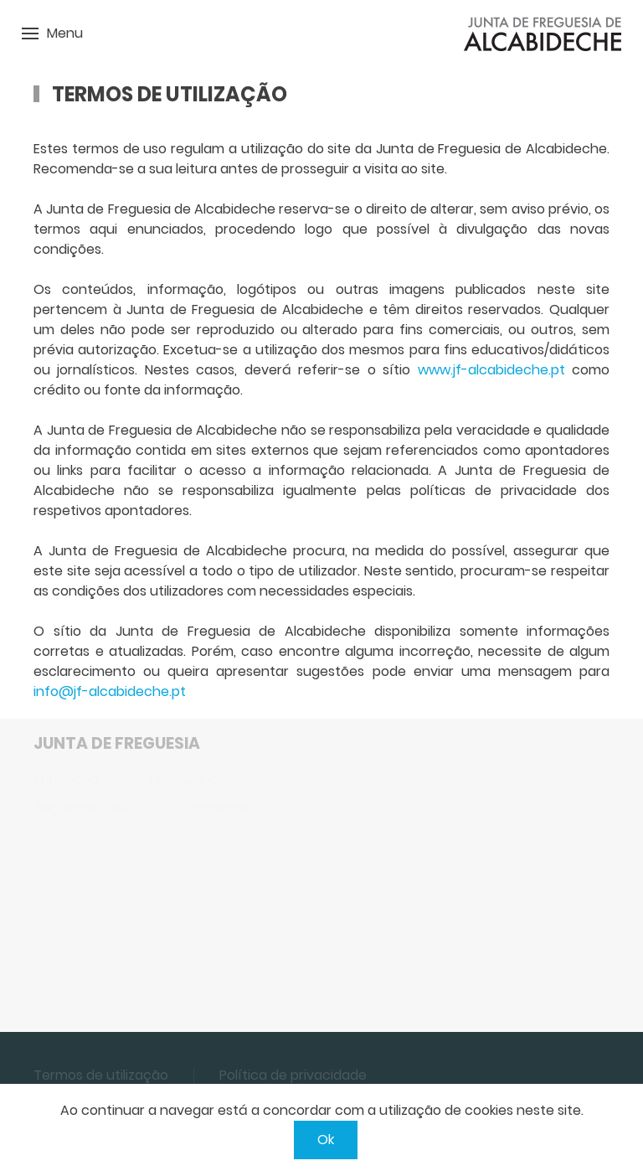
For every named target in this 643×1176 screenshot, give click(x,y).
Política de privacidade (293, 1075)
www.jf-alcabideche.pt (491, 369)
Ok (325, 1139)
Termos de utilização (100, 1075)
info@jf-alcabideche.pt (109, 691)
